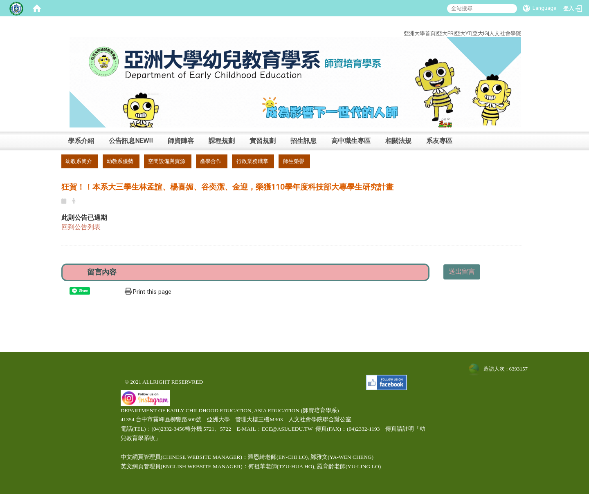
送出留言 (462, 271)
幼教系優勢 (120, 161)
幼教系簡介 (78, 161)
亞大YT (463, 33)
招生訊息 (303, 141)
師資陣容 (181, 141)
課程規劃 (222, 141)
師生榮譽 (293, 161)
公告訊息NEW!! (131, 141)
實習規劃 (263, 141)
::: (515, 24)
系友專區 (439, 141)
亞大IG (480, 33)
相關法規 (398, 141)
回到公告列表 (81, 227)
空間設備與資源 (166, 161)
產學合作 (210, 161)
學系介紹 (81, 141)
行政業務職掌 (252, 161)
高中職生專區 (351, 141)
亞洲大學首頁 (420, 33)
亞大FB (445, 33)
